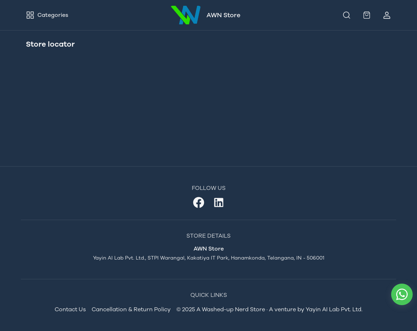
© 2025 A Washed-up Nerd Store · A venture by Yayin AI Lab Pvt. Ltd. (269, 309)
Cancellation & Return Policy (131, 309)
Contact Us (70, 309)
